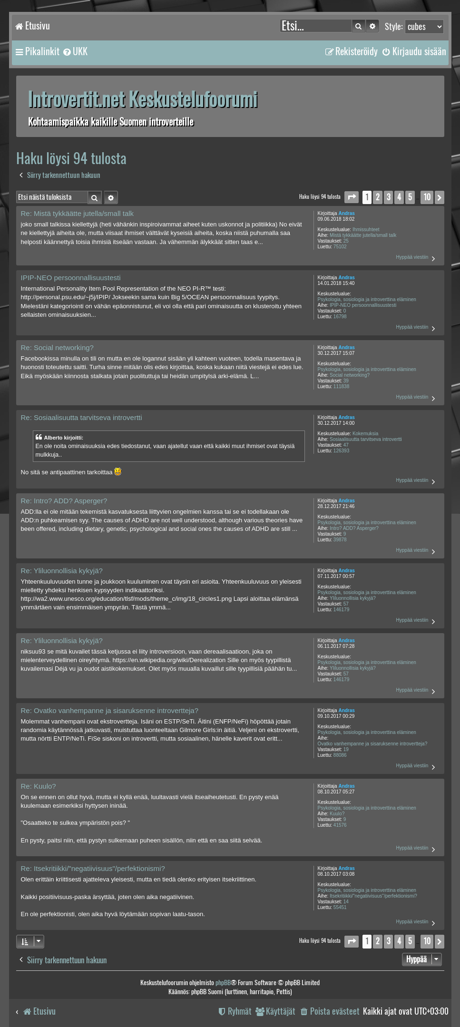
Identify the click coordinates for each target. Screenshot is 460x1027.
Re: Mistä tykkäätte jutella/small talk (77, 213)
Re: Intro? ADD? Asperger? (64, 501)
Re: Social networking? (57, 347)
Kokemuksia (365, 433)
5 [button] (410, 197)
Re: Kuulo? (38, 786)
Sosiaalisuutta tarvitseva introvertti (366, 439)
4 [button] (399, 197)
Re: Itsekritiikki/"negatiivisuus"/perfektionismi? (93, 868)
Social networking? (350, 375)
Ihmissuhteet (366, 229)
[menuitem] (75, 51)
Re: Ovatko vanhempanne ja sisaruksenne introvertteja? (110, 710)
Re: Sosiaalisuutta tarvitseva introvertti (81, 417)
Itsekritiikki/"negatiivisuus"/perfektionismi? (373, 896)
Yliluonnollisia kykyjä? (353, 598)
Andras (346, 213)
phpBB (223, 982)
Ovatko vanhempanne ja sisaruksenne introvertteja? (373, 743)
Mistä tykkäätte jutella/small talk (363, 235)
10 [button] (427, 197)
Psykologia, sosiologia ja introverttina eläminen (367, 299)
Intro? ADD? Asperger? (354, 528)
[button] (351, 197)
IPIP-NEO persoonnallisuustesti (363, 305)
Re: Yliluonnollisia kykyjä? (62, 571)
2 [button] (378, 197)
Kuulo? (337, 813)
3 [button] (388, 197)
